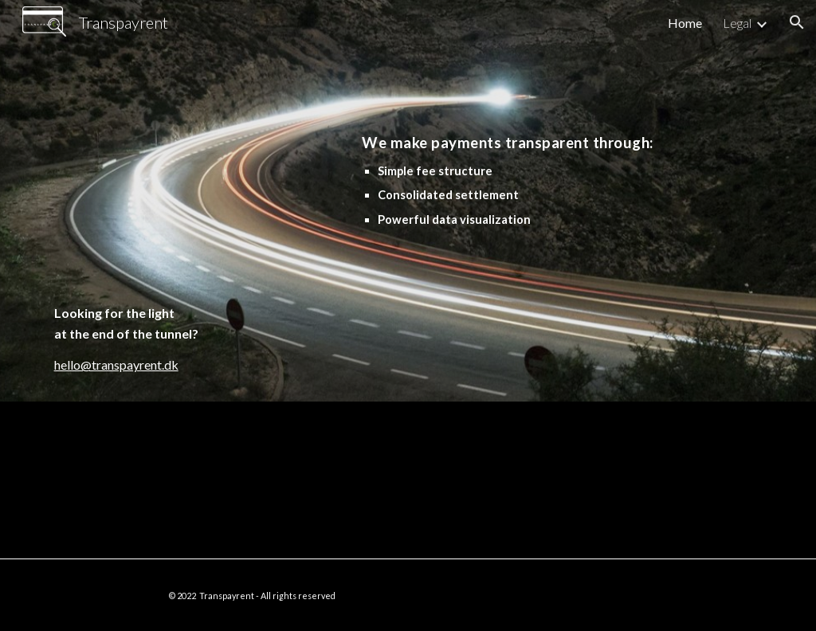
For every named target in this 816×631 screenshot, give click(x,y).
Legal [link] (737, 22)
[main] (162, 223)
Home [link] (685, 22)
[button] (797, 22)
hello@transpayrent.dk (116, 364)
